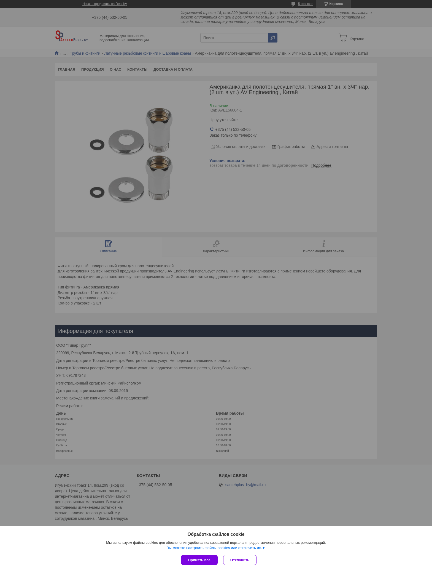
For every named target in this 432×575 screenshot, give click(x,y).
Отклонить (239, 560)
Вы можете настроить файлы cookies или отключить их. (214, 548)
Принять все (199, 560)
